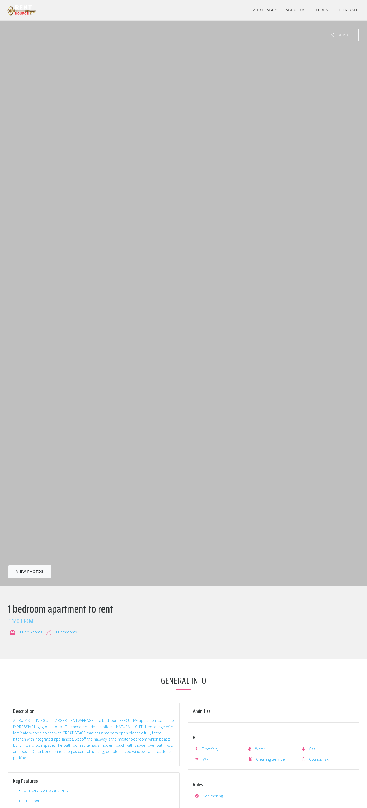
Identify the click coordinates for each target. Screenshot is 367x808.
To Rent (322, 10)
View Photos (30, 571)
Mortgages (264, 10)
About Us (296, 10)
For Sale (349, 10)
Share (341, 35)
